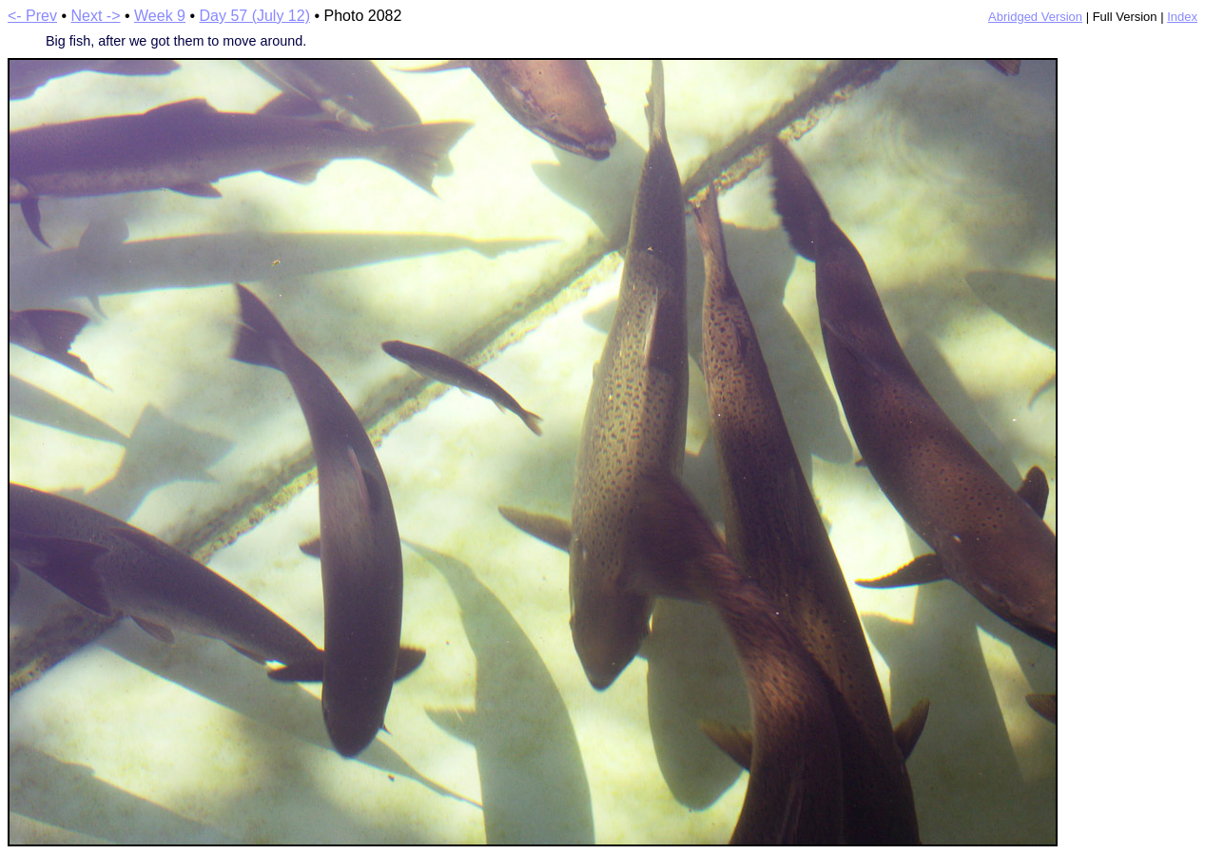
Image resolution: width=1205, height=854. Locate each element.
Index (1182, 17)
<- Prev (32, 16)
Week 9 (159, 16)
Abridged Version (1035, 17)
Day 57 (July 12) (254, 16)
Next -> (96, 16)
